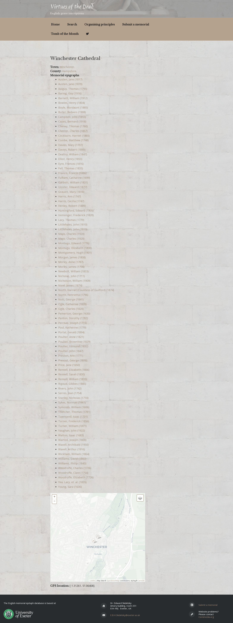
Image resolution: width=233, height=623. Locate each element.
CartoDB (141, 580)
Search (72, 24)
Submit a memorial (135, 24)
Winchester (67, 67)
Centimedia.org (206, 616)
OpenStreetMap (113, 580)
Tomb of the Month (65, 34)
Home (55, 24)
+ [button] (54, 497)
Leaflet (92, 580)
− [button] (54, 501)
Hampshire (69, 71)
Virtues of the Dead (71, 7)
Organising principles (99, 24)
